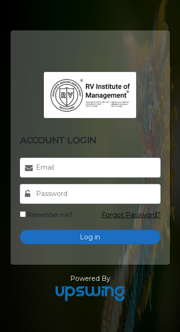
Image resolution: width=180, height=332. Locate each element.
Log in (90, 237)
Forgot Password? (131, 215)
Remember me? (46, 215)
